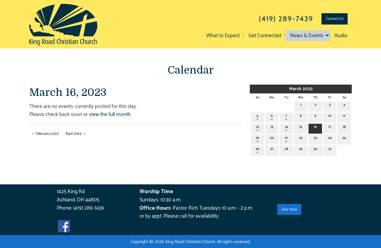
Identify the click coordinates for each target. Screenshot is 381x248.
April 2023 (73, 134)
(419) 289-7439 (88, 208)
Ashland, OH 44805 (78, 200)
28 (286, 149)
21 (286, 138)
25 (344, 138)
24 (330, 138)
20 (272, 138)
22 (300, 138)
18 (344, 127)
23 (315, 138)
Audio (340, 35)
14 (286, 127)
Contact (335, 18)
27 (271, 149)
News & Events (306, 35)
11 (344, 116)
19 (257, 138)
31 (329, 149)
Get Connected (264, 35)
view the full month (110, 114)
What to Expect (223, 35)
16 (315, 127)
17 (329, 127)
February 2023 (47, 134)
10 (329, 116)
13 (271, 127)
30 (315, 149)
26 (257, 149)
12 (257, 127)
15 (300, 127)
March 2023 (301, 89)
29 (300, 149)
